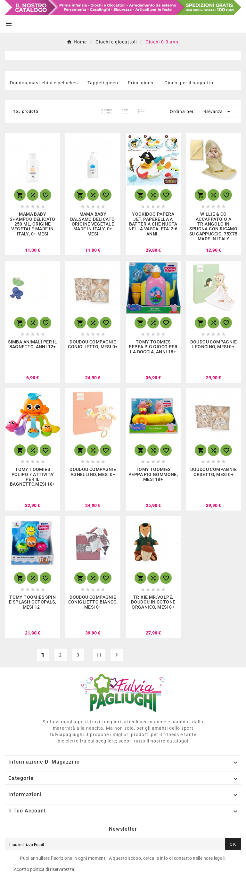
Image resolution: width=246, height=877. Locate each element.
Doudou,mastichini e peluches (44, 82)
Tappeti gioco (102, 82)
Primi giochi (141, 82)
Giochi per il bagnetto (188, 82)
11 (99, 655)
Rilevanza (218, 111)
